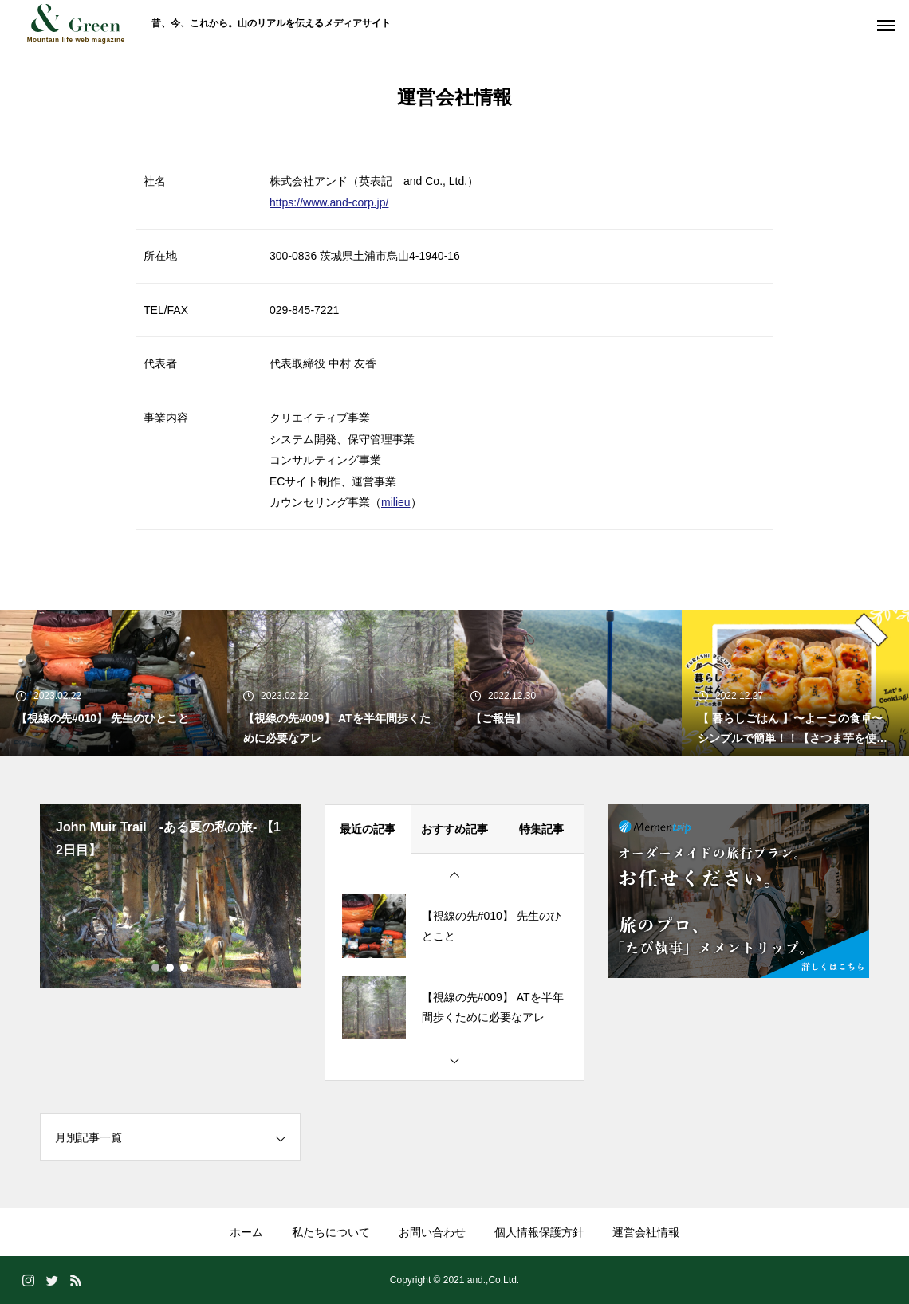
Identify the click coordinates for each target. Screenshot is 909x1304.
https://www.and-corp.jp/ (329, 202)
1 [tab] (156, 968)
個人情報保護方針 (539, 1232)
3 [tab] (185, 968)
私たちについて (331, 1232)
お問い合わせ (432, 1232)
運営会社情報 (645, 1232)
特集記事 (541, 829)
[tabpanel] (170, 896)
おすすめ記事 (454, 829)
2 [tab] (170, 968)
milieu (396, 502)
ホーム (246, 1232)
